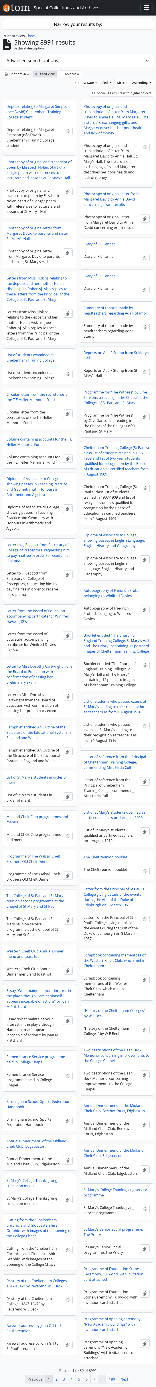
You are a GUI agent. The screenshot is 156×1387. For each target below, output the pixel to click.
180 (112, 1379)
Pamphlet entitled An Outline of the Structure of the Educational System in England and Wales (38, 732)
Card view (45, 74)
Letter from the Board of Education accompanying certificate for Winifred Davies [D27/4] (37, 616)
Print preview (17, 74)
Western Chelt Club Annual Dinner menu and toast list (35, 954)
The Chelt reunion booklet (105, 857)
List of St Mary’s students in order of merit (36, 780)
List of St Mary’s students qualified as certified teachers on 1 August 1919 (114, 815)
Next (124, 1379)
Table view (68, 74)
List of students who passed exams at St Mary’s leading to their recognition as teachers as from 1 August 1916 (115, 706)
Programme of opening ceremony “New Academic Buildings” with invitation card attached (112, 1324)
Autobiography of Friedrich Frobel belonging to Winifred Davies (112, 593)
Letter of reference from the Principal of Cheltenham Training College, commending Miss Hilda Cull (115, 762)
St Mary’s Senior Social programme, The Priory (113, 1232)
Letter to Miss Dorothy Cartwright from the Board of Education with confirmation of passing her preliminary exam (39, 674)
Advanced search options (32, 60)
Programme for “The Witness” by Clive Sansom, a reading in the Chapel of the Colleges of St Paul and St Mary (116, 397)
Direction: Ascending (133, 83)
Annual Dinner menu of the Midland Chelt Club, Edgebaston (36, 1144)
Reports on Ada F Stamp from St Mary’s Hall (116, 355)
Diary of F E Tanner (99, 244)
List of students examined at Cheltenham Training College (30, 357)
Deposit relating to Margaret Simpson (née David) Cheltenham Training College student (38, 112)
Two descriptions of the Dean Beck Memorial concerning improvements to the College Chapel (116, 1055)
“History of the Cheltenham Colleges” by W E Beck (114, 1013)
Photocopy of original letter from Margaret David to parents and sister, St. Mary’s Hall (37, 233)
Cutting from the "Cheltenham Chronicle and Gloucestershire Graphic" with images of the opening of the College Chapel (38, 1228)
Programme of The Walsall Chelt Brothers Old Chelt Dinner (33, 859)
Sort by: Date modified (92, 83)
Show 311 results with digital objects (121, 93)
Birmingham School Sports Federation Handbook (38, 1104)
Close (30, 35)
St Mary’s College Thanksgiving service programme (115, 1192)
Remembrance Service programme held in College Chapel (35, 1059)
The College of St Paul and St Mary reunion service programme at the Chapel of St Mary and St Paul (35, 901)
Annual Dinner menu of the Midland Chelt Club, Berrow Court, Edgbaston (114, 1108)
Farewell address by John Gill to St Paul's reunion (34, 1328)
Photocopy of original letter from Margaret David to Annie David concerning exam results (111, 199)
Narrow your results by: (78, 24)
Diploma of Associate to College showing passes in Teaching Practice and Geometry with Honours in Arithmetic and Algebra (36, 486)
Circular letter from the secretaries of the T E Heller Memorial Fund (37, 397)
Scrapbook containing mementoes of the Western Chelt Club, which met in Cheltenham (115, 960)
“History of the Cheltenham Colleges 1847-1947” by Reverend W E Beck (36, 1283)
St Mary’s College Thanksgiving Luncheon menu (31, 1183)
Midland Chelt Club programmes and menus (37, 819)
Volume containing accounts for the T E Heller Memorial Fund (39, 442)
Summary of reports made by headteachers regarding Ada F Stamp (115, 310)
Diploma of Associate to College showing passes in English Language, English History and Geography (114, 540)
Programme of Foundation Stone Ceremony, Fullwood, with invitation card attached (113, 1274)
